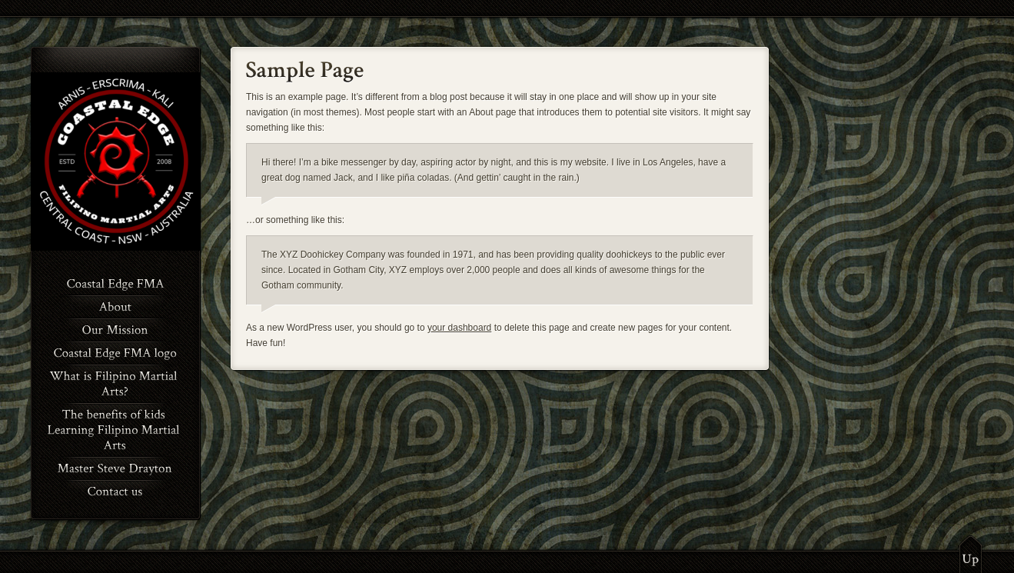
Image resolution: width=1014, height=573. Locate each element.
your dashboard (459, 327)
